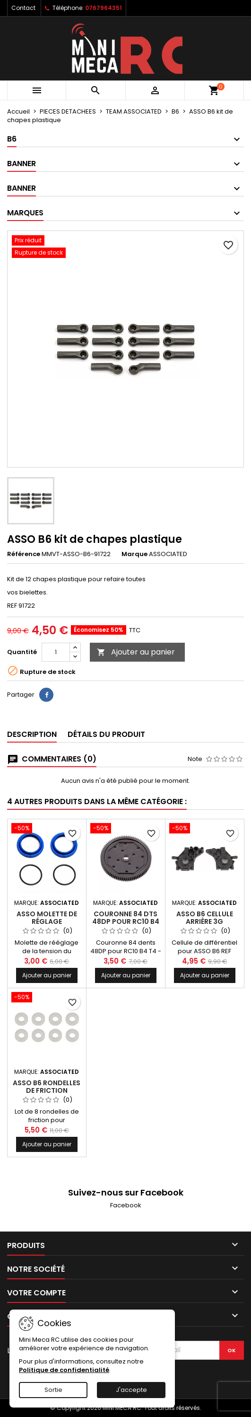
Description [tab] (32, 734)
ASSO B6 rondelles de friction (46, 1086)
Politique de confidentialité (64, 1369)
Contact (23, 8)
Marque (134, 554)
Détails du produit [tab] (106, 734)
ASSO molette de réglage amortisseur (47, 921)
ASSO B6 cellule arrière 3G (204, 917)
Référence (23, 554)
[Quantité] (56, 652)
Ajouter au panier (136, 652)
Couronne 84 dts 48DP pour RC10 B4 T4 (125, 921)
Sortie (53, 1389)
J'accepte (131, 1389)
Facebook (125, 1205)
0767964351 (103, 8)
